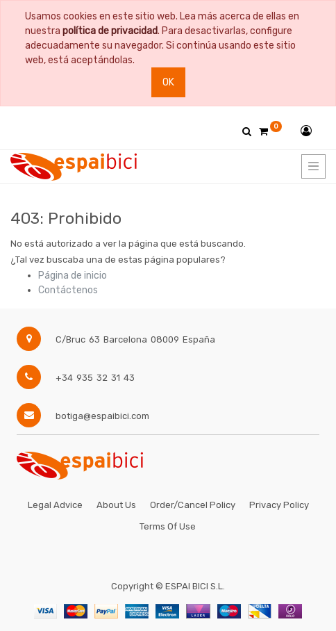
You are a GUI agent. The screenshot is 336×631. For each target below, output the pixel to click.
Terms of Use (168, 526)
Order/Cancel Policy (192, 505)
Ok (168, 82)
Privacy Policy (279, 505)
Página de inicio (72, 275)
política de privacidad (110, 31)
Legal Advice (55, 505)
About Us (116, 505)
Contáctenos (68, 290)
